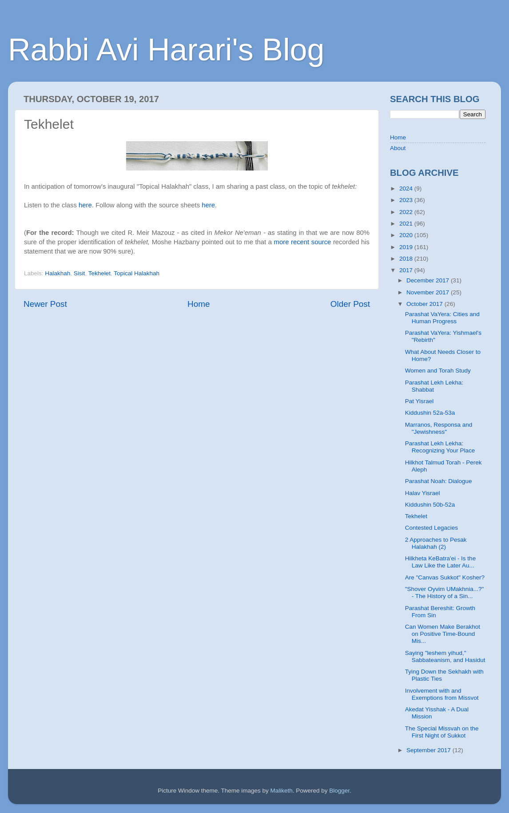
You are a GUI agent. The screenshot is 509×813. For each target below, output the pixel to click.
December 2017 (428, 280)
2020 (406, 235)
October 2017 (425, 304)
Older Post (350, 304)
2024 (406, 188)
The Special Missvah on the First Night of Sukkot (442, 732)
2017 (406, 270)
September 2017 (429, 750)
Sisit (79, 273)
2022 (406, 212)
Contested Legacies (431, 527)
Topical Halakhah (136, 273)
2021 (406, 223)
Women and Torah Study (438, 370)
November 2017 (428, 292)
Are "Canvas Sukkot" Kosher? (445, 577)
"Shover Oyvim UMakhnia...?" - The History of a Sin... (444, 592)
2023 (406, 200)
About (398, 148)
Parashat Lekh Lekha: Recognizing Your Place (440, 447)
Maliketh (281, 790)
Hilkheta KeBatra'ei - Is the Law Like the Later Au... (440, 562)
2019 (406, 247)
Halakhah (57, 273)
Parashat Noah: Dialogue (438, 481)
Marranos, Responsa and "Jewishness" (439, 428)
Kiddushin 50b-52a (430, 504)
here (85, 205)
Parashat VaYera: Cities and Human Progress (442, 318)
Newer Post (45, 304)
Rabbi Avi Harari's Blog (166, 49)
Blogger (339, 790)
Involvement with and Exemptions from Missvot (442, 694)
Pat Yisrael (419, 401)
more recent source (303, 242)
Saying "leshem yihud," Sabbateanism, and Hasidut (445, 656)
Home (198, 304)
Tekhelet (99, 273)
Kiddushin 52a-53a (430, 412)
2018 (406, 258)
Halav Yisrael (422, 493)
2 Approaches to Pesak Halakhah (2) (436, 543)
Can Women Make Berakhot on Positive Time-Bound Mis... (442, 633)
